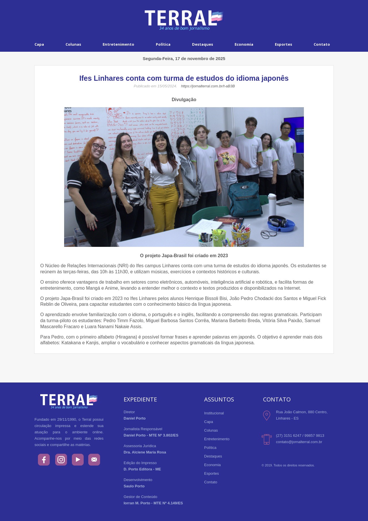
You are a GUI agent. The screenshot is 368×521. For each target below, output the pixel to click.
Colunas (73, 44)
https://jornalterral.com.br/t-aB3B (208, 86)
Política (163, 44)
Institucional (214, 413)
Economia (244, 44)
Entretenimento (118, 44)
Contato (322, 44)
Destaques (202, 44)
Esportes (283, 44)
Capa (39, 44)
